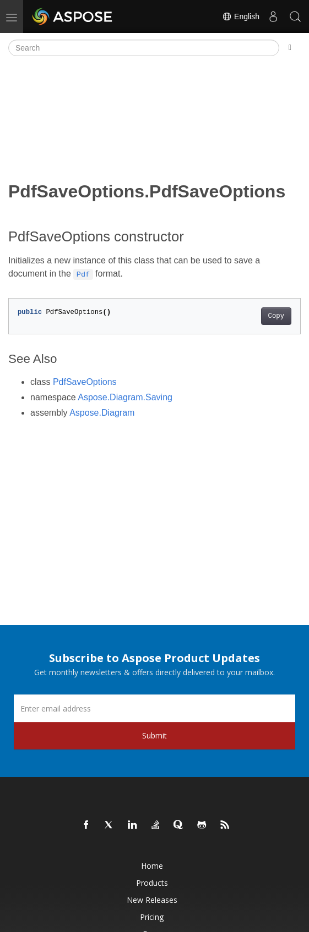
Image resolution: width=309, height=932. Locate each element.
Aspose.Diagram (101, 412)
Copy (276, 316)
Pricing (152, 917)
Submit (154, 735)
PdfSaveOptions (85, 382)
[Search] (143, 48)
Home (152, 866)
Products (152, 883)
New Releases (152, 900)
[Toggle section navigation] (290, 47)
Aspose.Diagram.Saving (125, 397)
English (240, 16)
